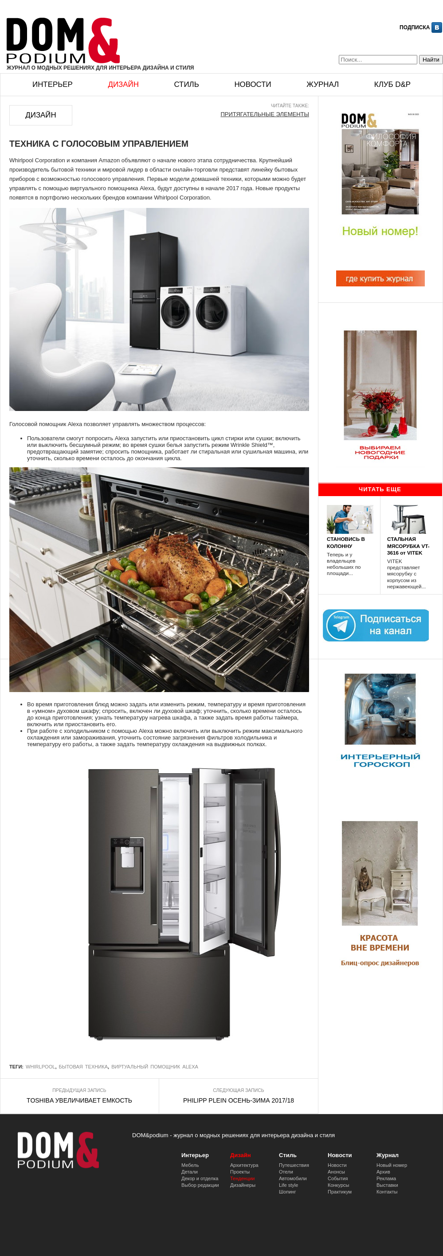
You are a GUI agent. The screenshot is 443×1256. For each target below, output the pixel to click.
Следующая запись (238, 1090)
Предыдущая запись (79, 1090)
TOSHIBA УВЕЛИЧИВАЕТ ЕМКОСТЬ (79, 1100)
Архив (383, 1171)
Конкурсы (338, 1185)
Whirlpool (40, 1066)
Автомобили (293, 1178)
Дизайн (123, 84)
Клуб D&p (392, 84)
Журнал (322, 84)
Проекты (240, 1171)
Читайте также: (290, 105)
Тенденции (242, 1178)
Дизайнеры (242, 1185)
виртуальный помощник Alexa (154, 1066)
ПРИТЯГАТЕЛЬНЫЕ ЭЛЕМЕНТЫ (264, 114)
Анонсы (336, 1171)
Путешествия (294, 1165)
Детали (189, 1171)
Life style (288, 1185)
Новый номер (391, 1165)
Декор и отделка (199, 1178)
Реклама (386, 1178)
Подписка (415, 27)
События (338, 1178)
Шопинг (287, 1191)
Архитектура (244, 1165)
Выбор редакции (200, 1185)
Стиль (186, 84)
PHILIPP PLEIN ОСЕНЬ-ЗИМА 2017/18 (238, 1100)
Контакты (387, 1191)
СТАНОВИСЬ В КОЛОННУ (346, 542)
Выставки (387, 1185)
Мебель (190, 1165)
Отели (286, 1171)
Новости (252, 84)
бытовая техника (83, 1066)
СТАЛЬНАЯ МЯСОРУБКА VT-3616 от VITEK (408, 545)
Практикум (340, 1191)
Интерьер (52, 84)
